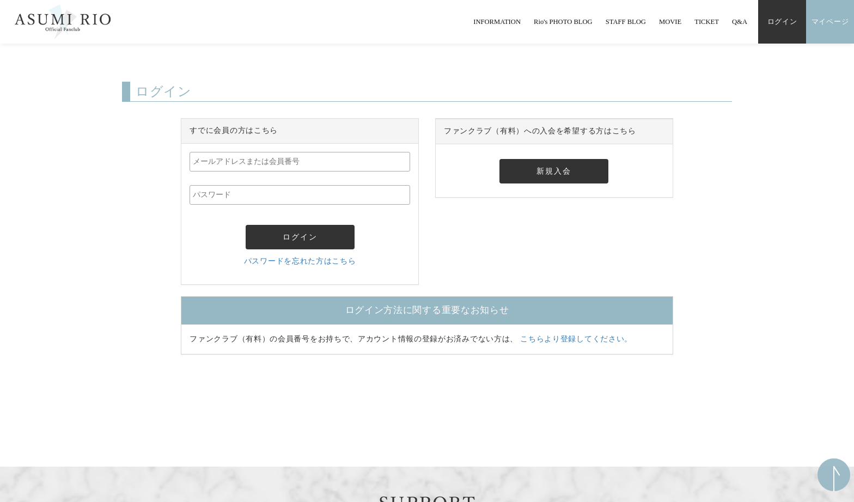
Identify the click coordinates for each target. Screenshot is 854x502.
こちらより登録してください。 (576, 339)
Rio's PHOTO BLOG (563, 22)
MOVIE (670, 22)
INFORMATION (497, 22)
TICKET (706, 22)
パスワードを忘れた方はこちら (300, 261)
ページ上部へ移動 (834, 474)
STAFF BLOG (626, 22)
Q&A (739, 22)
